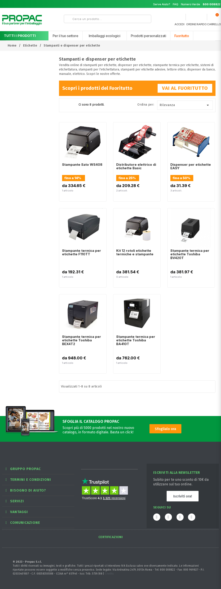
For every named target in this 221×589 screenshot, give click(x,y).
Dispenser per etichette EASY (190, 166)
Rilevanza (185, 105)
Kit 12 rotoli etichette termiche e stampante (134, 252)
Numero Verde (201, 4)
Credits (109, 573)
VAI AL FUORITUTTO (185, 88)
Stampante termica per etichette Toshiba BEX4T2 (81, 340)
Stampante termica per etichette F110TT (81, 252)
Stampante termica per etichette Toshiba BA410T (135, 340)
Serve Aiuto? (161, 4)
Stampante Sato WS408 (82, 164)
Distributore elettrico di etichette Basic (136, 166)
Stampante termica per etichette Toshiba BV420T (189, 254)
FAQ (175, 4)
